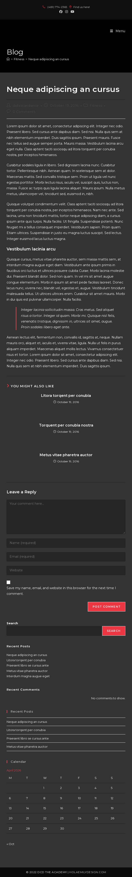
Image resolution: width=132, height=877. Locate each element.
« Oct (10, 844)
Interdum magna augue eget (28, 676)
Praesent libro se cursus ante (28, 665)
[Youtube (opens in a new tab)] (71, 12)
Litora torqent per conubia (66, 395)
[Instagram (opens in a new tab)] (66, 12)
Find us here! (79, 7)
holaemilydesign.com (87, 872)
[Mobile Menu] (117, 31)
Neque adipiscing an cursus (48, 59)
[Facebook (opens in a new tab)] (61, 12)
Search (12, 623)
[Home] (8, 59)
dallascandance (26, 106)
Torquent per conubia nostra (66, 425)
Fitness (96, 106)
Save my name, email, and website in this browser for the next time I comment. (61, 591)
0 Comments (24, 112)
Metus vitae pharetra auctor (66, 455)
